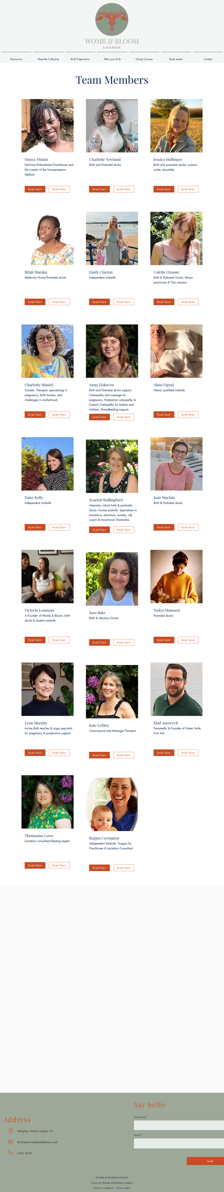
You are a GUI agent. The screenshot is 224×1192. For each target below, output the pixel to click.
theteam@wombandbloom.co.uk (37, 1142)
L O (105, 47)
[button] (35, 189)
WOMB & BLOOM (112, 40)
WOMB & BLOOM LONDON (112, 1177)
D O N (116, 47)
